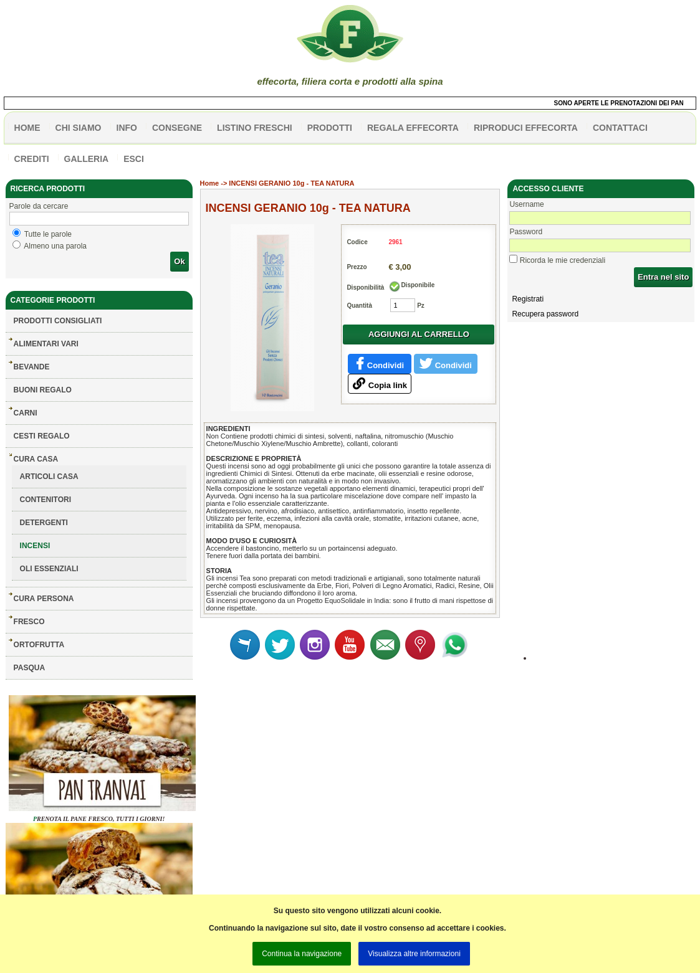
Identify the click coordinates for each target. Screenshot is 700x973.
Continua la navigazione (302, 953)
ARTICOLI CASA (49, 476)
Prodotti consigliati (58, 320)
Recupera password (545, 314)
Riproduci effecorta (526, 128)
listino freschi (254, 128)
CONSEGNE (177, 128)
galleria (86, 159)
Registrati (528, 299)
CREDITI (31, 159)
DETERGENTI (44, 522)
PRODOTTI (329, 128)
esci (133, 159)
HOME (27, 128)
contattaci (620, 128)
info (127, 128)
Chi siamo (78, 128)
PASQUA (29, 667)
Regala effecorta (413, 128)
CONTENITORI (45, 499)
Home (209, 183)
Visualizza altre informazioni (414, 953)
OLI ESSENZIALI (49, 568)
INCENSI (35, 545)
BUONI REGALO (43, 390)
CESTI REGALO (42, 436)
